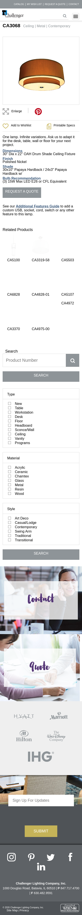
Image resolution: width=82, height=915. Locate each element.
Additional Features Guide (37, 206)
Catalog (19, 4)
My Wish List (34, 4)
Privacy (24, 833)
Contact (73, 4)
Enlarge (16, 111)
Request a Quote (55, 4)
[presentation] (41, 737)
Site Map (12, 833)
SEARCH (41, 298)
